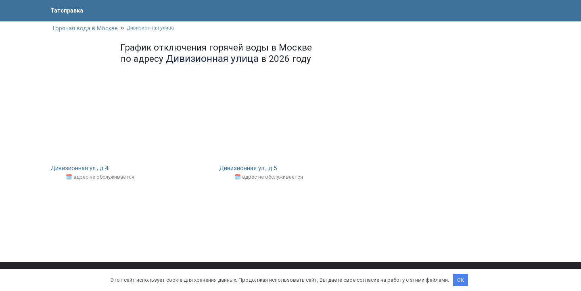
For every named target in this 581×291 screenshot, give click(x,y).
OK (460, 280)
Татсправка (68, 10)
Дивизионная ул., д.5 (250, 169)
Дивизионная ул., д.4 (81, 169)
